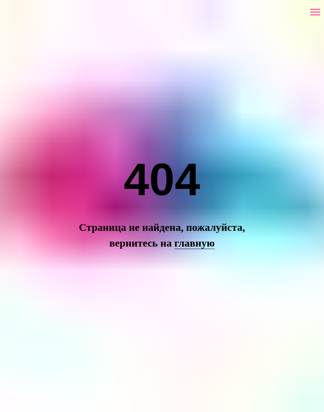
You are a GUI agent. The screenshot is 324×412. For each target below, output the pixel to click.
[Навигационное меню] (315, 12)
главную (194, 243)
